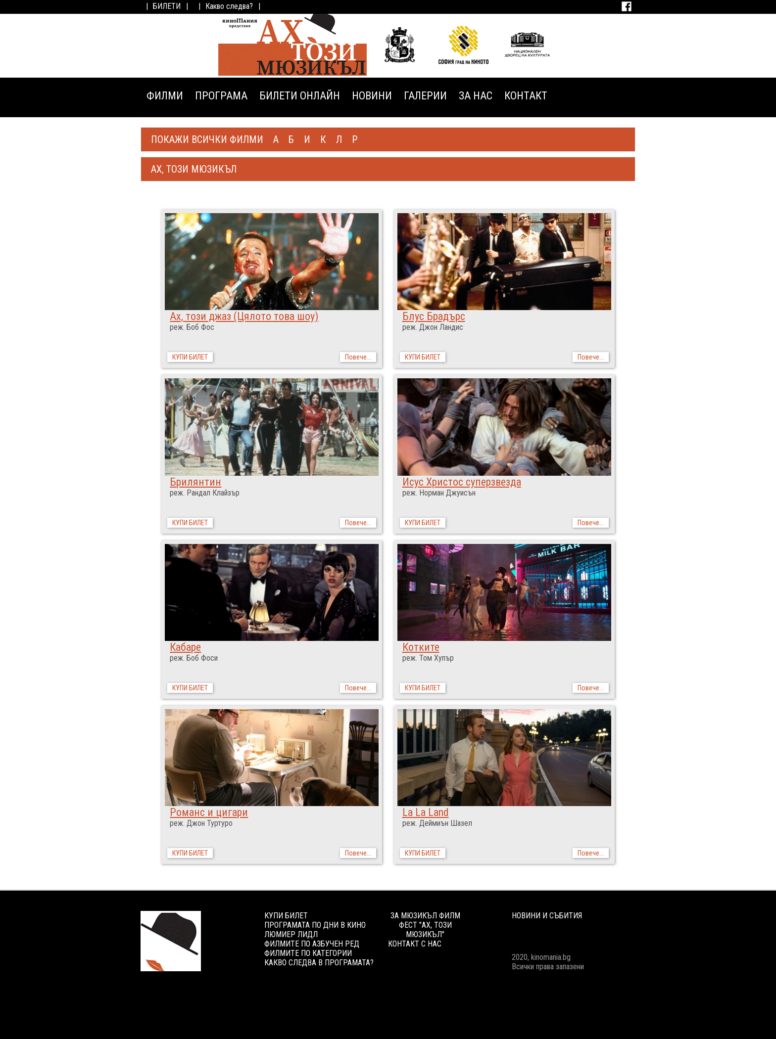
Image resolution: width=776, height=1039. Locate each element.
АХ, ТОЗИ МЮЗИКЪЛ (194, 169)
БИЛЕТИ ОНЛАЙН (299, 96)
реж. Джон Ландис (432, 327)
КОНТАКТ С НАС (414, 944)
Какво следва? (229, 6)
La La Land (425, 812)
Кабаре (185, 647)
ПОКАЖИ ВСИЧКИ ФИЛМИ (207, 139)
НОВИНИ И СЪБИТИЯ (547, 915)
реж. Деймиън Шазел (437, 823)
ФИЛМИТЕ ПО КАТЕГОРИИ (308, 953)
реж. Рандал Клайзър (205, 492)
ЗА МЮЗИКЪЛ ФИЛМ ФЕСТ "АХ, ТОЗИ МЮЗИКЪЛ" (425, 925)
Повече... (358, 357)
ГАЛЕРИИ (425, 96)
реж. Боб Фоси (194, 658)
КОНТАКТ (525, 96)
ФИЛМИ (164, 96)
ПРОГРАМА (221, 96)
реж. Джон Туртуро (201, 823)
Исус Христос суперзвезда (461, 482)
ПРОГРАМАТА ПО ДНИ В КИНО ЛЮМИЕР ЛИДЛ (315, 929)
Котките (420, 647)
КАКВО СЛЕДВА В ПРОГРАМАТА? (319, 962)
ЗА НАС (475, 96)
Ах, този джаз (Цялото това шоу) (244, 316)
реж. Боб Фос (192, 327)
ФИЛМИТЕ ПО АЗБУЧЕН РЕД (311, 944)
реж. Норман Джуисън (439, 492)
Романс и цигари (209, 812)
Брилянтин (195, 482)
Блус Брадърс (433, 316)
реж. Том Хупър (428, 658)
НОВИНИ (372, 96)
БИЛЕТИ (167, 6)
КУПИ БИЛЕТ (190, 357)
